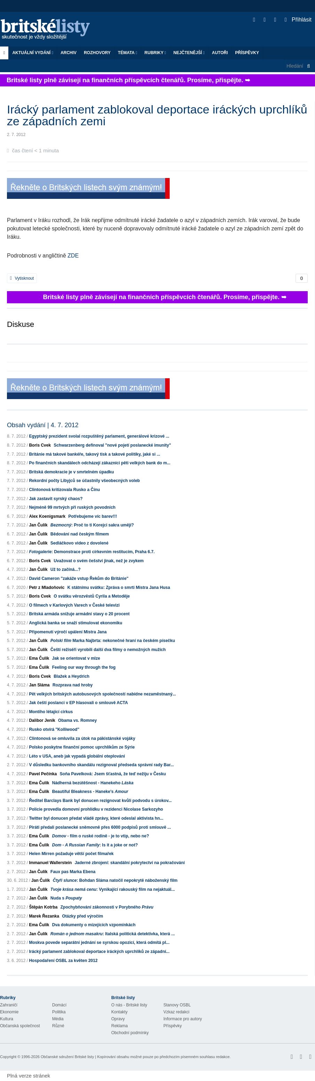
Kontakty (119, 1012)
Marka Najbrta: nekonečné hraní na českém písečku (112, 640)
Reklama (119, 1025)
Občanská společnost (20, 1025)
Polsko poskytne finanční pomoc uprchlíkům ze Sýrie (82, 747)
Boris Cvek (40, 445)
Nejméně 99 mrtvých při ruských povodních (72, 507)
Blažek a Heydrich (71, 676)
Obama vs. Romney (77, 720)
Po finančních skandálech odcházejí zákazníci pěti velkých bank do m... (99, 463)
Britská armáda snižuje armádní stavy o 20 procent (79, 613)
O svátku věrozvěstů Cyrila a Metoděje (92, 596)
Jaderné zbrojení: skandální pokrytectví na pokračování (130, 862)
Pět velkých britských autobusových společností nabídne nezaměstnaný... (102, 694)
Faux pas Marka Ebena (72, 871)
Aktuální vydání (32, 52)
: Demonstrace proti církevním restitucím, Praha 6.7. (91, 551)
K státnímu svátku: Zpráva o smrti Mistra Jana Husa (118, 587)
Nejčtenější (189, 52)
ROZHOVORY (97, 52)
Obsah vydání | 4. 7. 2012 (43, 425)
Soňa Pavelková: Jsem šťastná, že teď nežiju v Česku (113, 773)
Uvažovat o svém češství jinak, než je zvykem (99, 560)
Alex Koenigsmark (47, 516)
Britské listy (48, 30)
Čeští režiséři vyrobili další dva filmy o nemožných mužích (107, 649)
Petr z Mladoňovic (46, 587)
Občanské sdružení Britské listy (67, 1057)
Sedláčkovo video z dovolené (79, 543)
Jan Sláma (39, 685)
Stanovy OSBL (177, 1005)
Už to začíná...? (65, 569)
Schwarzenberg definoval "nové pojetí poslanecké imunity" (112, 445)
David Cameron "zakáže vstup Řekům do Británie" (78, 578)
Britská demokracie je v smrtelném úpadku (71, 472)
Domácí (59, 1005)
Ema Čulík (39, 658)
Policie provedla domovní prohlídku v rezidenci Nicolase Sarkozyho (96, 809)
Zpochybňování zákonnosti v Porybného (106, 907)
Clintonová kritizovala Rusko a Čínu (64, 489)
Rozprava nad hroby (72, 685)
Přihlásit (298, 20)
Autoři (220, 52)
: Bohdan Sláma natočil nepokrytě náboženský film (115, 880)
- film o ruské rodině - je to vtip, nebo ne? (100, 836)
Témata (127, 52)
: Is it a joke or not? (95, 845)
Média (58, 1018)
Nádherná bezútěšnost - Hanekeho (93, 782)
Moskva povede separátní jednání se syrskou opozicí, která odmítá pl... (99, 942)
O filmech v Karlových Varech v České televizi (74, 605)
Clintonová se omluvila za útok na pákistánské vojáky (82, 738)
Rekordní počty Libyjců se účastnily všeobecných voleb (84, 480)
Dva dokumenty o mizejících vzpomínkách (94, 924)
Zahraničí (8, 1005)
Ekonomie (9, 1012)
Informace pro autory (182, 1018)
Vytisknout (22, 278)
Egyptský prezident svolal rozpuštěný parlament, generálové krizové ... (99, 436)
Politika (59, 1012)
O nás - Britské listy (129, 1005)
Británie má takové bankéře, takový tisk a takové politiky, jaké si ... (94, 454)
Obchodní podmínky (129, 1032)
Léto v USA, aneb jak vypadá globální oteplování (77, 756)
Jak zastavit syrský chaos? (55, 498)
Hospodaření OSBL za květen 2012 (63, 960)
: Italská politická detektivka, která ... (112, 933)
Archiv (68, 52)
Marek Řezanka (44, 916)
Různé (58, 1025)
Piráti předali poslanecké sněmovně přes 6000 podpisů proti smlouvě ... (100, 827)
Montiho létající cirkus (51, 711)
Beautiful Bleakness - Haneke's (90, 791)
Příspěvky (247, 52)
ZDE (73, 256)
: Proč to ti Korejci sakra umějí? (92, 525)
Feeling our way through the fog (84, 667)
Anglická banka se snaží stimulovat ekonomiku (75, 622)
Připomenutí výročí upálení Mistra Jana (67, 632)
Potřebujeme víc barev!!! (92, 516)
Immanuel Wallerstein (50, 862)
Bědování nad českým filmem (79, 534)
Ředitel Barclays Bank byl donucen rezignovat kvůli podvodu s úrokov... (100, 800)
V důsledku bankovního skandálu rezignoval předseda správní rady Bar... (101, 764)
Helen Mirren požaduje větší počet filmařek (71, 853)
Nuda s (66, 898)
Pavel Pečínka (43, 773)
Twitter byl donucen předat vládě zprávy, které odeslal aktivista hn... (96, 818)
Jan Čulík (38, 525)
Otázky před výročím (82, 916)
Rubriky (155, 52)
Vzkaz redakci (176, 1012)
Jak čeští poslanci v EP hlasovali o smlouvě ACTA (78, 702)
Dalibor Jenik (42, 720)
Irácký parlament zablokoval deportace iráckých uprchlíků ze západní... (99, 951)
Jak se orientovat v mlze (76, 658)
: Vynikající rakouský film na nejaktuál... (112, 889)
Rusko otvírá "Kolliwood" (54, 729)
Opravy (118, 1018)
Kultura (6, 1018)
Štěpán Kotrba (43, 907)
